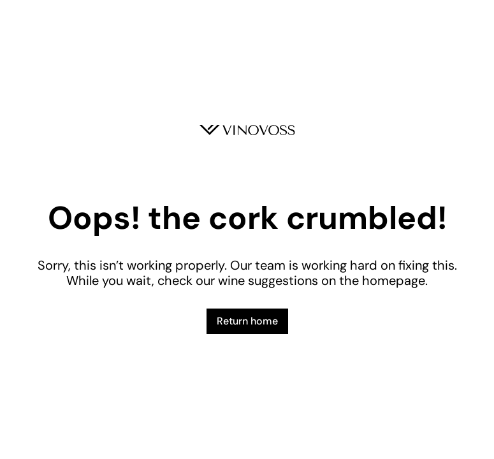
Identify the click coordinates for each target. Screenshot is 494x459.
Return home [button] (247, 321)
